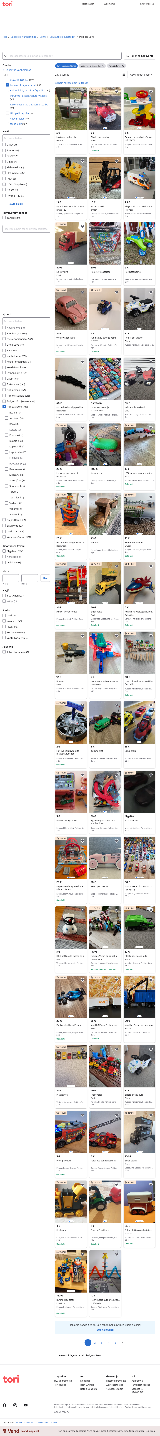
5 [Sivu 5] (115, 1342)
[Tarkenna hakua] (26, 138)
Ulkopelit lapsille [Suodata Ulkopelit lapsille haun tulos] (21, 113)
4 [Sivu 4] (108, 1342)
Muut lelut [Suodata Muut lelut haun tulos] (18, 123)
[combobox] (62, 56)
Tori (4, 36)
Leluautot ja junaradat (62, 36)
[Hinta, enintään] (29, 578)
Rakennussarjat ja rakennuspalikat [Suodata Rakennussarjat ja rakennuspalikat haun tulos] (29, 106)
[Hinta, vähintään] (10, 578)
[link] (16, 70)
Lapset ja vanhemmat (23, 36)
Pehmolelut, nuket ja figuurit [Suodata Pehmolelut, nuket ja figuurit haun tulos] (30, 90)
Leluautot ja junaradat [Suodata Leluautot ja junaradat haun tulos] (25, 85)
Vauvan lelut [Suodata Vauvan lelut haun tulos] (19, 118)
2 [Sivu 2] (95, 1342)
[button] (139, 56)
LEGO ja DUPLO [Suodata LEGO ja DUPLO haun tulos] (22, 79)
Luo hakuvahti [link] (105, 1329)
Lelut (43, 36)
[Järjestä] (142, 74)
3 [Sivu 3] (101, 1342)
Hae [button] (45, 577)
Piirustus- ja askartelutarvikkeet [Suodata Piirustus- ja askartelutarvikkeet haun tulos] (28, 97)
